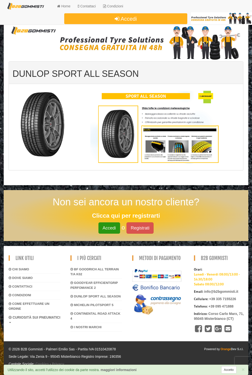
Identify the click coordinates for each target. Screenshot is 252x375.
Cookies (42, 364)
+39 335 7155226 (222, 299)
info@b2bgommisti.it (221, 291)
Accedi (126, 19)
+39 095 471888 (221, 306)
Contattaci (20, 286)
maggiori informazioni (119, 370)
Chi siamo (19, 269)
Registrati (140, 228)
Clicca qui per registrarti (126, 215)
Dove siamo (21, 278)
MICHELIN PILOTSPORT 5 (91, 305)
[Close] (243, 369)
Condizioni (113, 6)
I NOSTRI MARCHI (86, 327)
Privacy (58, 364)
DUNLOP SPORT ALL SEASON (95, 296)
